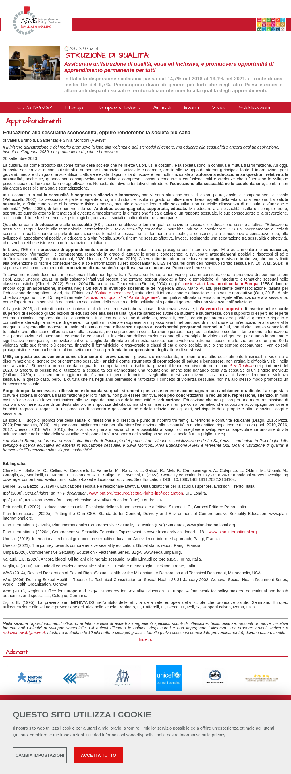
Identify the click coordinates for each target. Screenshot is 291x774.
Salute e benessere (114, 293)
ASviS (75, 48)
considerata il (220, 283)
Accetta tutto (160, 757)
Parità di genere (143, 297)
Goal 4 (91, 48)
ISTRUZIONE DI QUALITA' (106, 55)
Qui (16, 736)
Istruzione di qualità (103, 297)
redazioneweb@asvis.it (24, 632)
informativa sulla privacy (202, 736)
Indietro (145, 639)
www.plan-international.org (233, 532)
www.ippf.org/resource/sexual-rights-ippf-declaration (136, 493)
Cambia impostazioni (57, 757)
